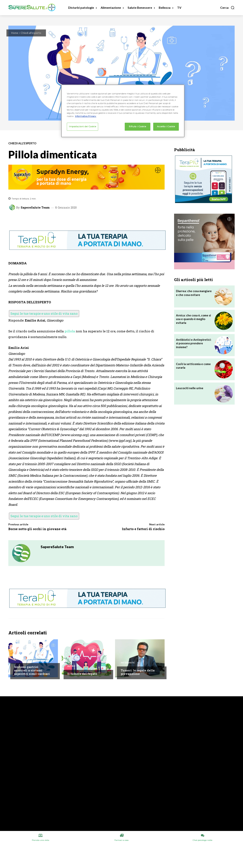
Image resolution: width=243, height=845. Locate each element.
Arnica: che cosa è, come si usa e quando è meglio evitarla (193, 319)
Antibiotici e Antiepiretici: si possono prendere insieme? (193, 343)
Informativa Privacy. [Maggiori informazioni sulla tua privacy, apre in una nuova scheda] (85, 116)
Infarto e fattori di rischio (143, 529)
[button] (227, 7)
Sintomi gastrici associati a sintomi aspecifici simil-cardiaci (32, 670)
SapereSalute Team (35, 207)
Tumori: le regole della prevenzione (138, 672)
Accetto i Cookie (166, 126)
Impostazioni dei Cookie (82, 126)
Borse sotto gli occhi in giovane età (37, 529)
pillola (70, 331)
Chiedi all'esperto (31, 32)
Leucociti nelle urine (189, 388)
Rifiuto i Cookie (137, 126)
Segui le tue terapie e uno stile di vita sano (44, 313)
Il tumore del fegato (82, 674)
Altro (71, 666)
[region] (123, 111)
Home (14, 32)
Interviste (128, 663)
